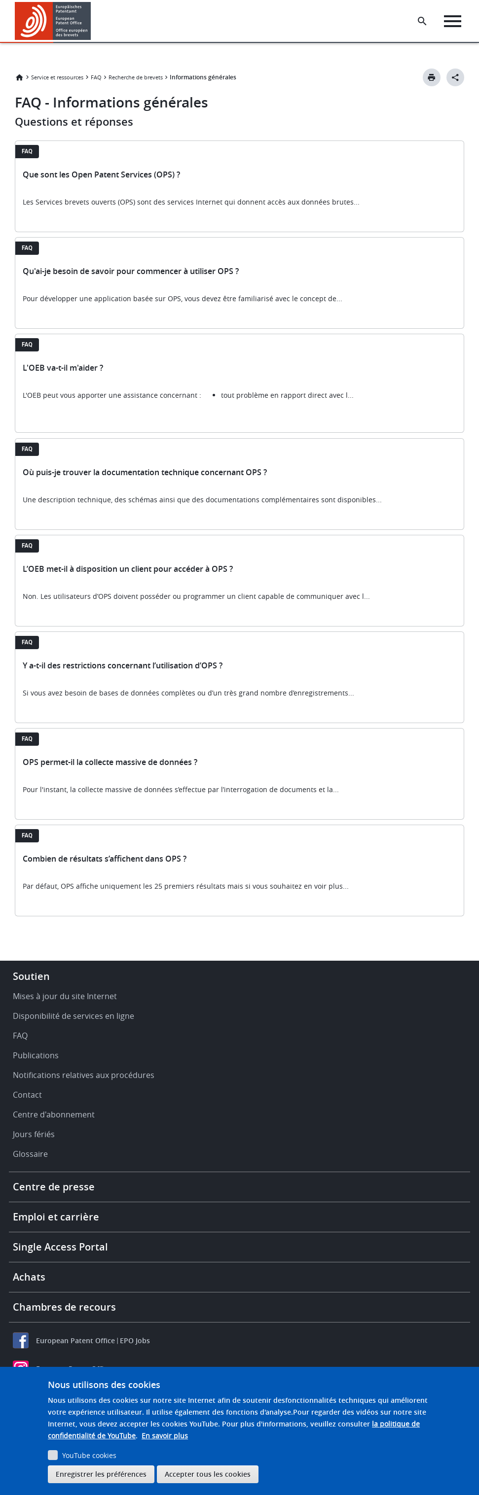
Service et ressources (57, 77)
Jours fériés (34, 1134)
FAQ (96, 77)
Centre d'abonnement (54, 1114)
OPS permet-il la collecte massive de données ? (110, 762)
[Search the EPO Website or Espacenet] (422, 21)
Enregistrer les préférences (101, 1474)
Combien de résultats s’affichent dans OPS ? (104, 858)
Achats (29, 1277)
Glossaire (30, 1153)
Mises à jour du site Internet (65, 996)
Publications (36, 1055)
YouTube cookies (89, 1455)
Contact (27, 1094)
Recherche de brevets (136, 77)
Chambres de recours (64, 1307)
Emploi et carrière (56, 1216)
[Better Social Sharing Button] (455, 77)
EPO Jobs (135, 1340)
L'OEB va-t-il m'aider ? (63, 367)
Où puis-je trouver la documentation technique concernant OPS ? (145, 472)
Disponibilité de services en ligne (73, 1015)
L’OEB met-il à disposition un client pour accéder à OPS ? (128, 568)
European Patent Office (75, 1340)
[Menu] (452, 21)
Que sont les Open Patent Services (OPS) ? (101, 174)
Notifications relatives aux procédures (83, 1075)
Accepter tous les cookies (208, 1474)
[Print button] (432, 77)
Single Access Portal (60, 1246)
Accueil (19, 77)
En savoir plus (165, 1435)
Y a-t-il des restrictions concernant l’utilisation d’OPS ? (122, 665)
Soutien (31, 976)
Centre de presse (54, 1186)
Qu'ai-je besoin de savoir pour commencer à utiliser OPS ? (131, 271)
